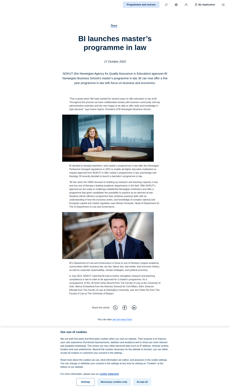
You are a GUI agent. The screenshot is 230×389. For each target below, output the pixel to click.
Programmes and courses (141, 4)
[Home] (13, 4)
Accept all (142, 383)
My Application (204, 4)
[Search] (166, 4)
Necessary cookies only (114, 383)
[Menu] (223, 4)
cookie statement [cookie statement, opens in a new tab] (109, 375)
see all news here (122, 319)
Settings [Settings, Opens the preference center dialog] (85, 383)
